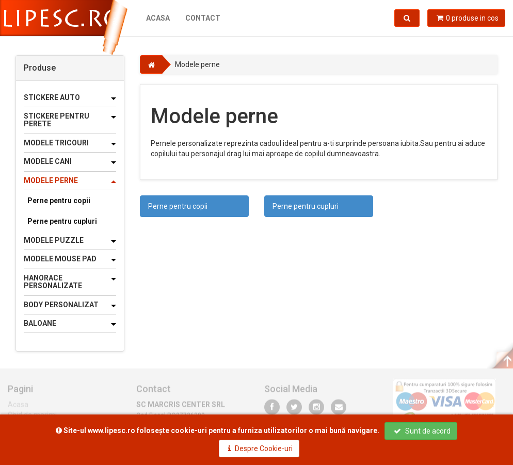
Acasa (158, 18)
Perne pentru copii (58, 200)
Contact (202, 18)
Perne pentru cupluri (62, 221)
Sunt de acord (422, 431)
